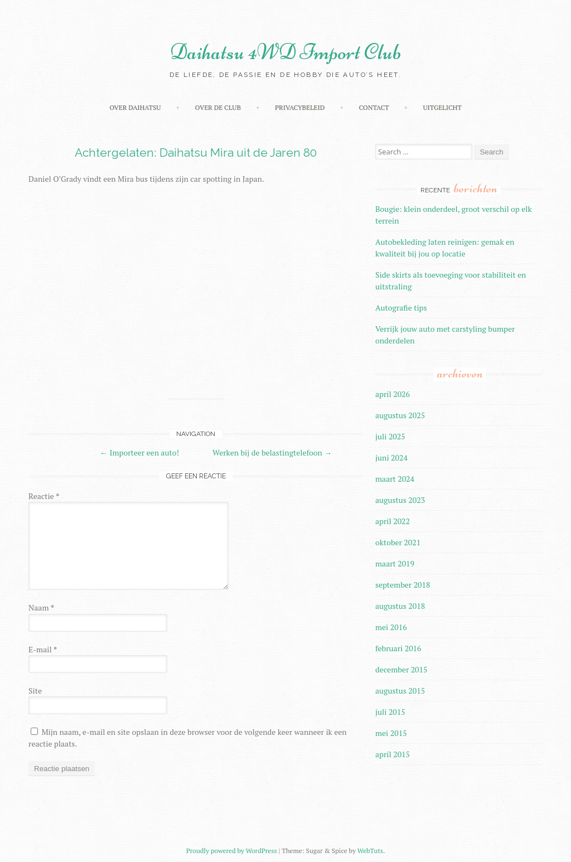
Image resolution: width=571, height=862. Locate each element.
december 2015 (401, 669)
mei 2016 (391, 627)
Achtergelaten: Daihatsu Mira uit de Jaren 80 (196, 152)
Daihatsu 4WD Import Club (285, 51)
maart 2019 (394, 563)
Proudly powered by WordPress (231, 850)
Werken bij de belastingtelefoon (272, 452)
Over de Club (218, 107)
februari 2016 (398, 648)
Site (35, 690)
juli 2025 (390, 436)
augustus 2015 (400, 690)
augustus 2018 (400, 606)
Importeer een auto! (139, 452)
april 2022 (392, 521)
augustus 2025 (400, 415)
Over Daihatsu (135, 107)
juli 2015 (390, 711)
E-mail (42, 649)
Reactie (43, 496)
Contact (374, 107)
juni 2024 (391, 457)
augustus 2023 (400, 500)
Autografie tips (401, 307)
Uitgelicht (442, 107)
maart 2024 (394, 478)
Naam (41, 607)
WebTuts (370, 850)
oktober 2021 (397, 542)
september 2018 (402, 584)
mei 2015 (391, 733)
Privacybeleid (300, 107)
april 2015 (392, 754)
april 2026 (392, 394)
